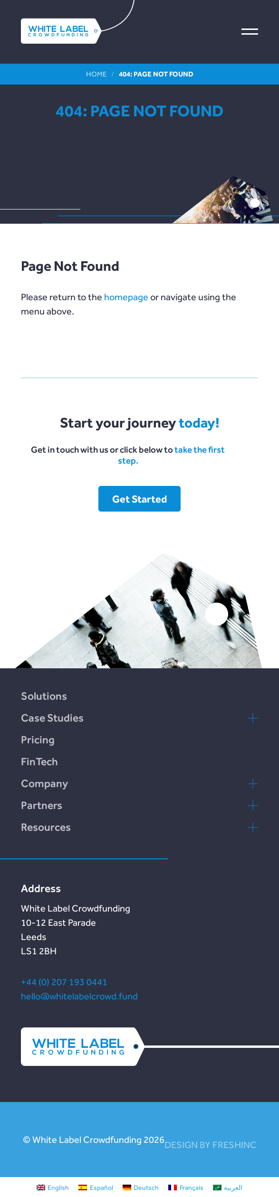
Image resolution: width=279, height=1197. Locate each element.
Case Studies (52, 718)
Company (44, 783)
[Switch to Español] (96, 1187)
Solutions (44, 696)
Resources (46, 827)
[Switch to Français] (186, 1187)
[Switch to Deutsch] (141, 1187)
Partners (41, 805)
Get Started (139, 499)
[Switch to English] (53, 1187)
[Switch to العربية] (228, 1187)
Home (96, 74)
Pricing (38, 739)
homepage (126, 297)
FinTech (39, 761)
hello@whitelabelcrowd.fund (79, 996)
